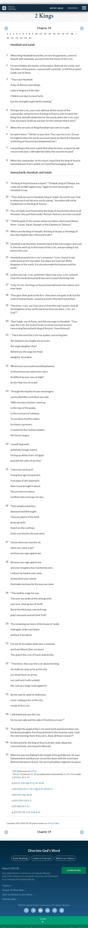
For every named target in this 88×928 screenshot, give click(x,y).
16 (63, 29)
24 (25, 33)
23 (21, 33)
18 (72, 29)
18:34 (41, 779)
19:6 (16, 773)
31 (21, 770)
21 (12, 33)
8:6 (49, 784)
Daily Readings (20, 854)
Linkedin (47, 906)
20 (8, 33)
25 (30, 33)
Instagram (54, 906)
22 (16, 33)
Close (43, 915)
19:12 (17, 779)
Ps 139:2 (25, 796)
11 (41, 29)
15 (58, 29)
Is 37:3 (33, 767)
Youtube (40, 906)
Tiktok (61, 906)
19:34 (16, 802)
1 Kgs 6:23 (38, 784)
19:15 (17, 784)
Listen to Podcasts (41, 854)
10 (36, 29)
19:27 (17, 796)
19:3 (16, 767)
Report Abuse (56, 4)
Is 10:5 (23, 773)
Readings (73, 4)
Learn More (74, 866)
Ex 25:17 (25, 784)
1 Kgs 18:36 (26, 790)
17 (67, 29)
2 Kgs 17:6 (29, 779)
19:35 (17, 808)
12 (45, 29)
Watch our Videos (65, 854)
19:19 (17, 790)
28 (35, 770)
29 (68, 770)
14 (54, 29)
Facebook (33, 906)
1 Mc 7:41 (25, 808)
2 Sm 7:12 (24, 802)
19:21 (16, 770)
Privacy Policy (53, 819)
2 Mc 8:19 (35, 808)
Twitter (26, 906)
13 (49, 29)
